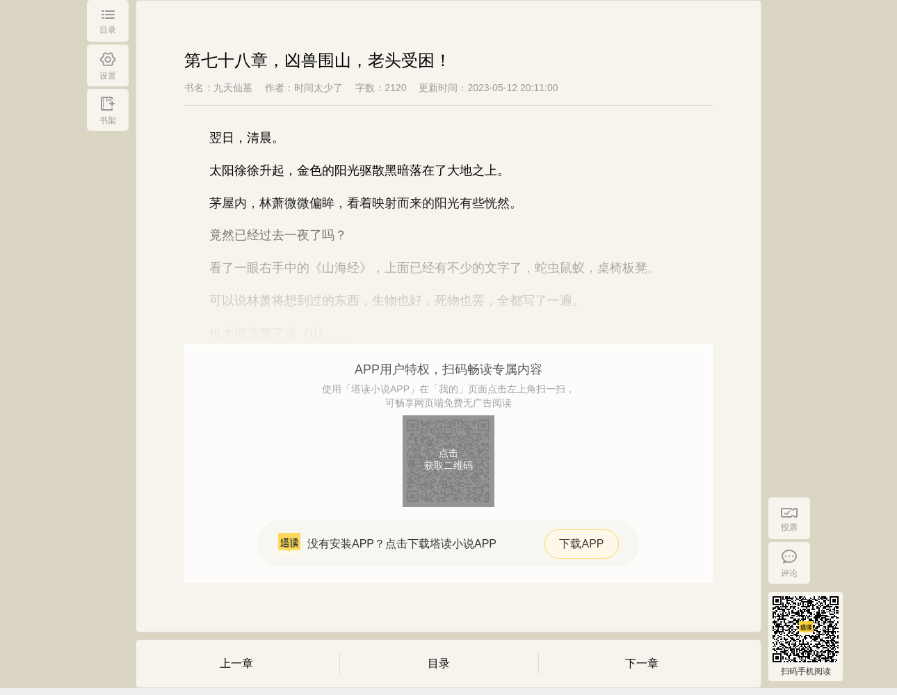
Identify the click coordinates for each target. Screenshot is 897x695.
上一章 (236, 663)
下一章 (641, 663)
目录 (439, 663)
